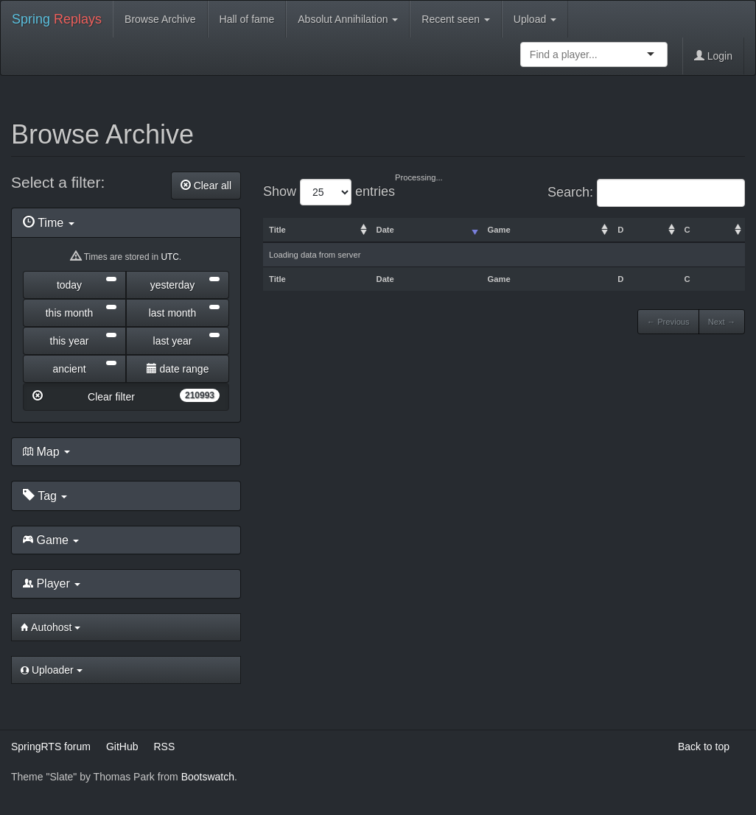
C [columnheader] (687, 229)
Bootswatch (207, 777)
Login (713, 56)
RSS (164, 746)
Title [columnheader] (277, 229)
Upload (535, 19)
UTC (169, 257)
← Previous (668, 321)
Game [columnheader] (499, 229)
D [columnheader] (620, 229)
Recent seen (455, 19)
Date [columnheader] (385, 229)
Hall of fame (247, 19)
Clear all (206, 185)
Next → (721, 321)
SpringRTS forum (51, 746)
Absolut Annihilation (348, 19)
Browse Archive (160, 19)
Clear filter (126, 396)
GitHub (122, 746)
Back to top (703, 746)
